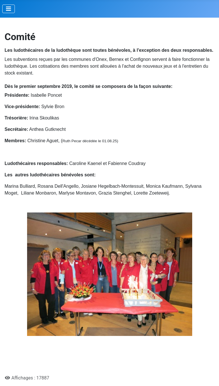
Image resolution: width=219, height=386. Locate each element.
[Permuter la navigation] (8, 9)
